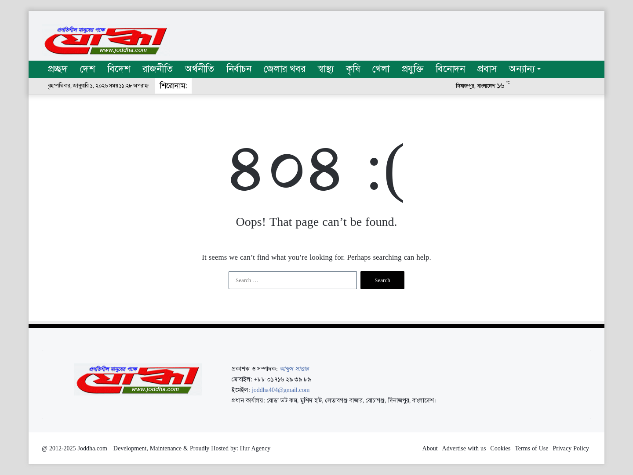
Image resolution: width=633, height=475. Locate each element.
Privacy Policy (571, 448)
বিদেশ (118, 69)
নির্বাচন (238, 69)
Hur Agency (255, 448)
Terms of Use (531, 448)
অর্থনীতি (199, 69)
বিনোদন (450, 69)
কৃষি (353, 69)
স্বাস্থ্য (326, 69)
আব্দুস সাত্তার (294, 369)
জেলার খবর (285, 69)
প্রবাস (487, 69)
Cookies (500, 448)
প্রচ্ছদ (58, 69)
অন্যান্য (522, 69)
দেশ (87, 69)
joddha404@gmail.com (280, 390)
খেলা (380, 69)
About (430, 448)
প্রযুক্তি (412, 69)
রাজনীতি (157, 69)
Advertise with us (464, 448)
